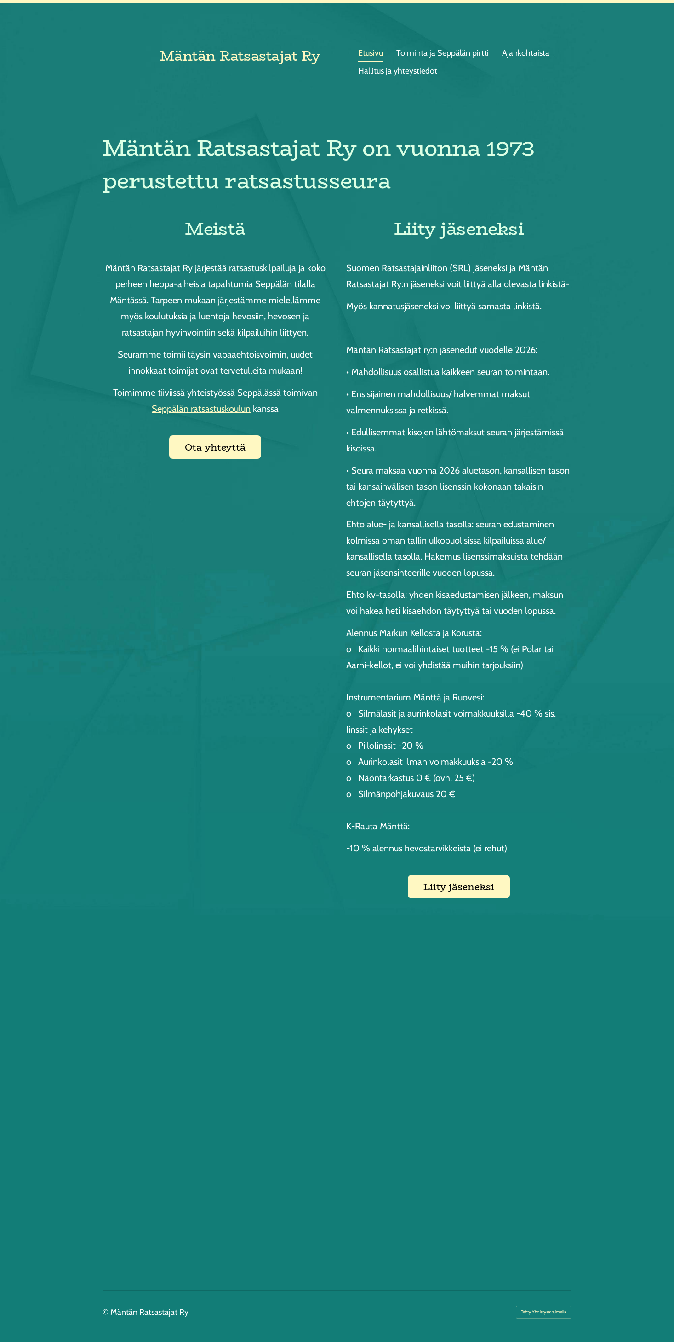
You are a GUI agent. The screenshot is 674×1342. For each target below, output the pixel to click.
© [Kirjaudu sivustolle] (106, 1312)
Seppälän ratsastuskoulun (201, 408)
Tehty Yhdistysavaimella (543, 1312)
